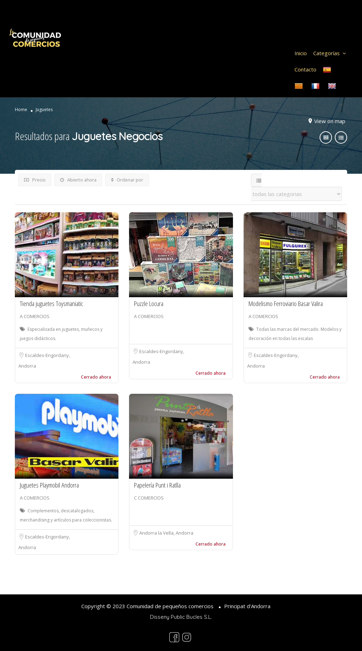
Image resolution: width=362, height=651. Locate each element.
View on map (329, 121)
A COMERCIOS (34, 316)
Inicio (300, 53)
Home (21, 110)
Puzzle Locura (148, 303)
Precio (35, 180)
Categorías (326, 53)
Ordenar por (127, 180)
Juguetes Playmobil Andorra (49, 485)
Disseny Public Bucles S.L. (181, 616)
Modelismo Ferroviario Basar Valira (286, 303)
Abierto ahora (78, 180)
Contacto (305, 69)
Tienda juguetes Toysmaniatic (51, 303)
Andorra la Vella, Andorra (166, 533)
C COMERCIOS (149, 498)
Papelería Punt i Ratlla (157, 485)
